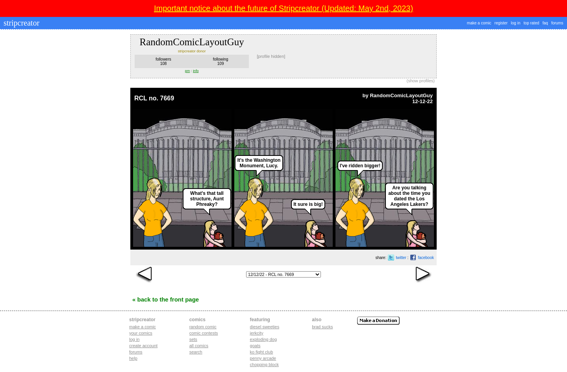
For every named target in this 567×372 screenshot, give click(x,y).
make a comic (479, 23)
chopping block (264, 364)
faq (545, 23)
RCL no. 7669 (154, 98)
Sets (193, 339)
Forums (136, 352)
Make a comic (142, 326)
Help (133, 358)
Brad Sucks (322, 326)
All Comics (198, 345)
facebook (426, 257)
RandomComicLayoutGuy (401, 95)
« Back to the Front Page (165, 299)
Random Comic (203, 326)
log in (516, 23)
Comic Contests (203, 333)
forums (557, 23)
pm (187, 71)
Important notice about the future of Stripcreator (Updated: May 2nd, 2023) (283, 8)
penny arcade (263, 358)
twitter (401, 257)
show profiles (420, 80)
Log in (134, 339)
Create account (143, 345)
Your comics (140, 333)
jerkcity (256, 333)
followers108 (163, 61)
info (196, 71)
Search (195, 352)
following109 (220, 61)
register (501, 23)
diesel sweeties (265, 326)
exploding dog (263, 339)
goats (255, 345)
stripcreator (20, 23)
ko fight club (261, 352)
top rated (531, 23)
